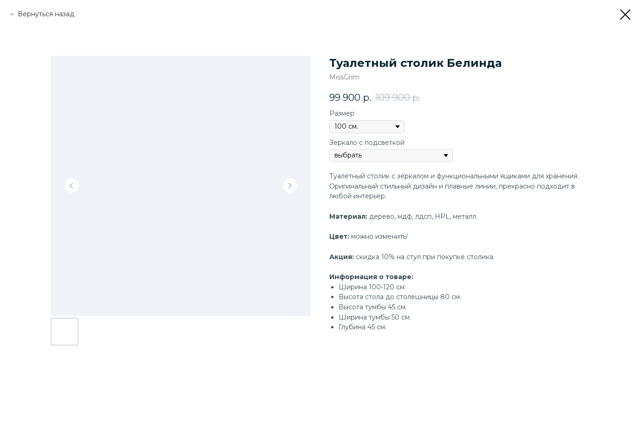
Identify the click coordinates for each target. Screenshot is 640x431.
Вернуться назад (46, 14)
